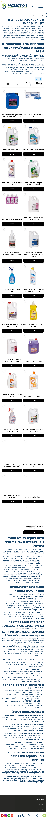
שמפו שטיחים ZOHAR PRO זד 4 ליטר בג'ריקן (12, 325)
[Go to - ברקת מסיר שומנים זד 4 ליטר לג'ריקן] (12, 381)
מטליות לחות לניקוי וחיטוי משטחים (12, 496)
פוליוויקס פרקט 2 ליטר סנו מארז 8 (33, 465)
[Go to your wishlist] (24, 815)
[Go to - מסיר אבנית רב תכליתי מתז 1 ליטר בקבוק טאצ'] (12, 416)
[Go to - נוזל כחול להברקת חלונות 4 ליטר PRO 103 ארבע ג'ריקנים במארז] (33, 239)
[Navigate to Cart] (19, 815)
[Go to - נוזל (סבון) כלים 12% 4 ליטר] (12, 136)
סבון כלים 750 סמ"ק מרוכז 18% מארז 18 (33, 325)
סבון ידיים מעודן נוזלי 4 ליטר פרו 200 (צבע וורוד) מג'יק (12, 360)
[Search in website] (33, 6)
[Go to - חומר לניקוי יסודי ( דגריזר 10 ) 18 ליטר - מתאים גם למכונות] (12, 101)
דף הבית (41, 15)
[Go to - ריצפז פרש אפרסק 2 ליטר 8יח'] (33, 381)
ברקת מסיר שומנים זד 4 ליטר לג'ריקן (12, 395)
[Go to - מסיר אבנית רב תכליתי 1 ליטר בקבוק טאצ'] (12, 169)
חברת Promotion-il (37, 55)
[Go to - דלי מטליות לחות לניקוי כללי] (33, 484)
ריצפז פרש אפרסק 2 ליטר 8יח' (33, 396)
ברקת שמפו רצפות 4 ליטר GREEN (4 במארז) (33, 184)
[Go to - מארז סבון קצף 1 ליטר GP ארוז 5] (33, 101)
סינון (39, 79)
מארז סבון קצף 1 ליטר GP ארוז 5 (33, 116)
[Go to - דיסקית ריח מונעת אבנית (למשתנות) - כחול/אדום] (12, 451)
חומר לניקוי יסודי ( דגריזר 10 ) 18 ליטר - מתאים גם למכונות (12, 116)
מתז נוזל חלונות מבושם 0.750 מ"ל (12, 290)
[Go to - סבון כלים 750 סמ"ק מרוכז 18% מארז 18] (33, 311)
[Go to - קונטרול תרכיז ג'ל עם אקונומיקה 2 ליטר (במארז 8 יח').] (12, 239)
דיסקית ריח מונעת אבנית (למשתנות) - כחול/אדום (12, 465)
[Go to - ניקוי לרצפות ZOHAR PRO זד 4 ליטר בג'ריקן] (33, 416)
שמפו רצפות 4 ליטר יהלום (33, 361)
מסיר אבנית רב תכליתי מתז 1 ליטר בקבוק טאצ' (12, 430)
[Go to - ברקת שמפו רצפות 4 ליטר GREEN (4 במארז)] (33, 169)
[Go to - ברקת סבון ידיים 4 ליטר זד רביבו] (33, 136)
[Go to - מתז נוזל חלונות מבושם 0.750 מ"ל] (12, 276)
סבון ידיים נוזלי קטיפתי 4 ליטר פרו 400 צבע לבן (33, 219)
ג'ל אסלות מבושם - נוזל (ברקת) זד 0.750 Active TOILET (33, 290)
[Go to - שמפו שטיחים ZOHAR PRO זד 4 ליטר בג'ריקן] (12, 311)
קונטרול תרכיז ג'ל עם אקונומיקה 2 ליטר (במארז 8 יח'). (12, 254)
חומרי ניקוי (35, 15)
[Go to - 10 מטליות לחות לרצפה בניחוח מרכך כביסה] (33, 514)
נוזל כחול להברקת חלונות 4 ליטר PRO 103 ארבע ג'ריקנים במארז (33, 254)
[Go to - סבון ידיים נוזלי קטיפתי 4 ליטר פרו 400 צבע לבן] (33, 204)
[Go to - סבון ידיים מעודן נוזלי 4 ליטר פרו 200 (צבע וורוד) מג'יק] (12, 346)
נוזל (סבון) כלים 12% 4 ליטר (12, 150)
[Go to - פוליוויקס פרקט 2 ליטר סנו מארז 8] (33, 451)
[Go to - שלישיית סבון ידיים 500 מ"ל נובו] (12, 204)
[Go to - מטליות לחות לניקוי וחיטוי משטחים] (12, 484)
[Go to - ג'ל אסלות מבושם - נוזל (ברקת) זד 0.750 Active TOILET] (33, 276)
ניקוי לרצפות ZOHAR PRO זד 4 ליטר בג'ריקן (33, 430)
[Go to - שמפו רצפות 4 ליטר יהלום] (33, 346)
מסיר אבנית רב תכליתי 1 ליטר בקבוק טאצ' (12, 184)
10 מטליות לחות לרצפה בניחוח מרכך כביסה (33, 527)
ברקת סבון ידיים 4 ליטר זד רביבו (33, 150)
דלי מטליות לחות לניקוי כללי (33, 497)
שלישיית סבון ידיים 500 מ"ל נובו (12, 220)
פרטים (33, 121)
